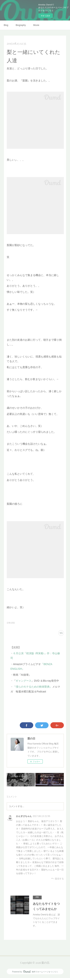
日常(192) (11, 623)
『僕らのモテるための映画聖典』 (32, 686)
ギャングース (23, 680)
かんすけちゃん (24, 816)
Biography (21, 25)
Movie (36, 25)
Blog (6, 25)
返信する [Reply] (57, 878)
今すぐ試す (45, 16)
